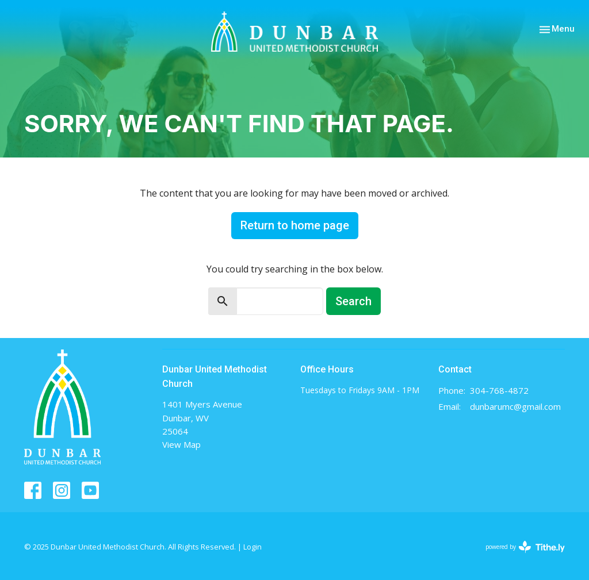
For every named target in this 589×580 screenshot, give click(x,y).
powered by (525, 547)
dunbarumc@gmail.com (515, 406)
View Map (181, 444)
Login (252, 546)
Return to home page (294, 225)
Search (353, 301)
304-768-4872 (499, 390)
